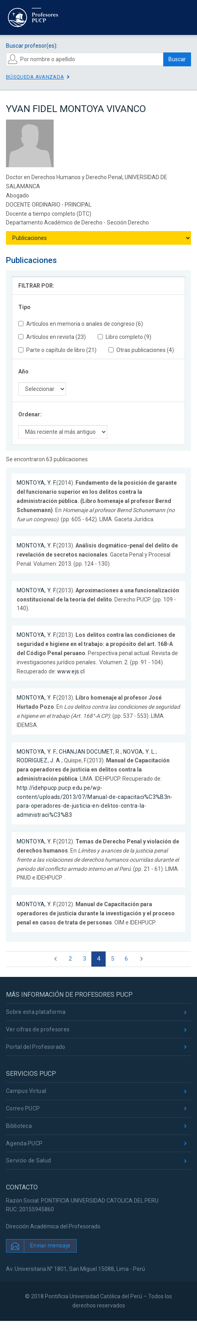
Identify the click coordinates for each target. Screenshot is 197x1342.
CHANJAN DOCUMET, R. (90, 751)
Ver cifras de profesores (38, 1029)
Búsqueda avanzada (35, 77)
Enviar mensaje (50, 1245)
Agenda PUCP (24, 1143)
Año (23, 371)
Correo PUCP (23, 1108)
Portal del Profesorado (36, 1047)
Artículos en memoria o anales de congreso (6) (80, 324)
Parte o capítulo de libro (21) (57, 350)
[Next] (141, 959)
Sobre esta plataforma (36, 1012)
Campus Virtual (26, 1091)
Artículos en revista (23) (52, 337)
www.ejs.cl (71, 671)
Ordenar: (30, 414)
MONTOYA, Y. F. (36, 483)
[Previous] (56, 959)
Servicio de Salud (28, 1160)
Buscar (177, 59)
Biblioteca (19, 1126)
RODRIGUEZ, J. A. (39, 760)
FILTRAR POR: (36, 285)
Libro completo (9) (124, 337)
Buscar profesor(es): (32, 46)
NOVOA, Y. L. (139, 751)
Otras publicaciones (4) (141, 350)
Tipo (24, 307)
